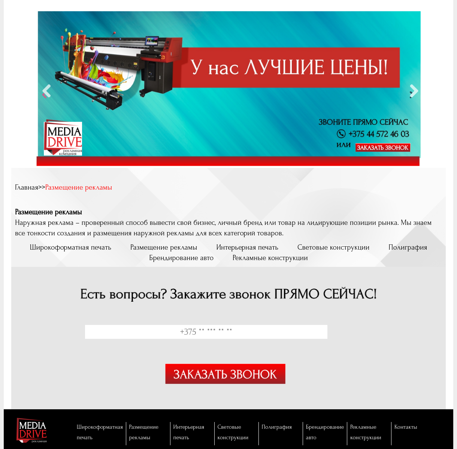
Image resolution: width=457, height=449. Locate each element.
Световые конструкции (333, 247)
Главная (26, 187)
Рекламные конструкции (270, 258)
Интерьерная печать (247, 247)
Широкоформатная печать (70, 247)
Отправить (225, 380)
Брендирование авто (181, 258)
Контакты (405, 427)
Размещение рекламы (163, 247)
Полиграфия (407, 247)
